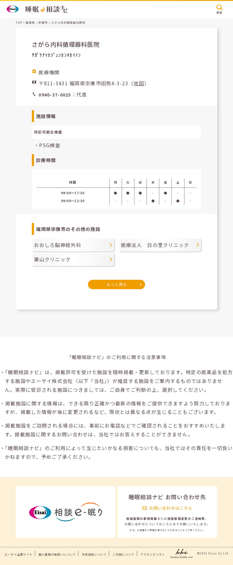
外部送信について (94, 554)
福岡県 (30, 23)
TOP (19, 23)
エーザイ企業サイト (19, 554)
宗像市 (43, 23)
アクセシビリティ (152, 554)
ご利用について (123, 554)
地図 (138, 83)
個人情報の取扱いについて (57, 554)
